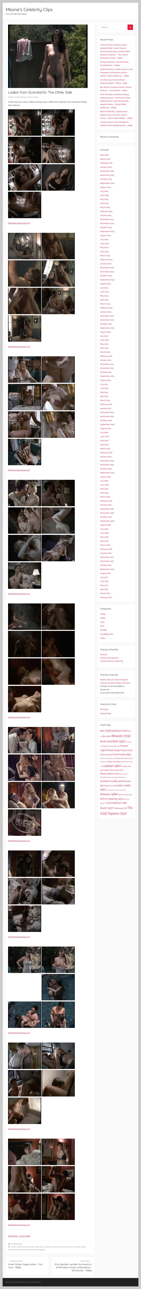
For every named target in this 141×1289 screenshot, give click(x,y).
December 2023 (107, 267)
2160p (102, 618)
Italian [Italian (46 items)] (112, 762)
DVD (102, 626)
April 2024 (104, 251)
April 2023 (104, 300)
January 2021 (105, 408)
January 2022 (105, 360)
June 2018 (104, 533)
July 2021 (104, 384)
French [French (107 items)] (106, 754)
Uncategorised (106, 634)
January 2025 (105, 215)
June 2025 (104, 195)
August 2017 (105, 573)
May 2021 (104, 392)
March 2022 (105, 352)
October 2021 (106, 372)
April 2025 (104, 203)
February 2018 (106, 549)
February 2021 (106, 404)
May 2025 (104, 199)
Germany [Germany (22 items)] (112, 758)
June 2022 (104, 340)
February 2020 (106, 453)
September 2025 (107, 183)
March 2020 (105, 448)
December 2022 (107, 316)
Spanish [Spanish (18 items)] (103, 803)
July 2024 (104, 239)
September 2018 (107, 521)
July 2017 (104, 577)
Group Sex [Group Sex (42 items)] (121, 758)
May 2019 (104, 489)
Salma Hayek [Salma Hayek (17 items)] (110, 790)
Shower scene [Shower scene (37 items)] (125, 795)
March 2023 (105, 304)
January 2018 (105, 553)
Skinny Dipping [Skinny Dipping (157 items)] (111, 798)
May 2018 (104, 537)
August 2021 (105, 380)
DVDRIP (14, 1244)
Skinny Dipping (39, 1250)
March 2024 (105, 255)
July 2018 (104, 529)
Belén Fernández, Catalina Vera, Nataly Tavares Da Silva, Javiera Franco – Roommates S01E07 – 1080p (116, 114)
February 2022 (106, 356)
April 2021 (104, 396)
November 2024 (107, 223)
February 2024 (106, 259)
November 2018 (107, 513)
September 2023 (107, 280)
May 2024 (104, 247)
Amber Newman (17, 1247)
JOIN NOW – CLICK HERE (19, 1236)
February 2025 (106, 211)
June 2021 (104, 388)
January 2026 (106, 167)
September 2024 (107, 231)
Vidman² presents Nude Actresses (115, 683)
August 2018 (105, 525)
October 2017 (106, 565)
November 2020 (107, 416)
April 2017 (104, 589)
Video (20, 1244)
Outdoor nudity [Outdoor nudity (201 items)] (112, 781)
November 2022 (107, 320)
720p (102, 622)
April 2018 (104, 541)
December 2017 (107, 557)
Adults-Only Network (109, 658)
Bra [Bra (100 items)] (107, 736)
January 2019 (105, 505)
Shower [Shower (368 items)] (108, 794)
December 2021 (107, 364)
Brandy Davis (30, 1247)
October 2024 (106, 227)
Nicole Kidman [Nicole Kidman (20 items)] (119, 777)
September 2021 (107, 376)
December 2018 (107, 509)
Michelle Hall (57, 1247)
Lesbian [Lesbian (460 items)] (112, 766)
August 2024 (105, 235)
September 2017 (107, 569)
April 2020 (104, 444)
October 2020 (106, 420)
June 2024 (104, 243)
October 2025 (106, 179)
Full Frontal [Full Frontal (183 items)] (122, 754)
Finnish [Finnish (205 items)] (112, 750)
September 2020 (107, 424)
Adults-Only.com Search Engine (114, 680)
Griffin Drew (39, 1247)
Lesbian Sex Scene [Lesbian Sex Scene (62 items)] (113, 770)
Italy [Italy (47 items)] (120, 762)
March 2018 (105, 545)
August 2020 (105, 428)
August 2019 (105, 477)
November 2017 (107, 561)
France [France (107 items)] (126, 750)
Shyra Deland (27, 1250)
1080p (102, 614)
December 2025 (107, 171)
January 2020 (106, 456)
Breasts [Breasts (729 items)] (121, 736)
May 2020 (104, 440)
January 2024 (105, 264)
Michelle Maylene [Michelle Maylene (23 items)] (107, 777)
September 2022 (107, 328)
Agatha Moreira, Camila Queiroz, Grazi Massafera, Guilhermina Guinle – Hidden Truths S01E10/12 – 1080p (116, 72)
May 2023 (104, 296)
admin (36, 97)
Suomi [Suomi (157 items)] (106, 808)
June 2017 (104, 581)
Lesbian (48, 1247)
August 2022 (105, 332)
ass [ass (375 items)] (106, 730)
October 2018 (106, 517)
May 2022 (104, 344)
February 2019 (106, 501)
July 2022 (104, 336)
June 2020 (104, 436)
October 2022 (106, 324)
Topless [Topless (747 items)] (117, 813)
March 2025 (105, 207)
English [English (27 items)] (116, 746)
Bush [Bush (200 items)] (106, 741)
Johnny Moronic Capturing (111, 661)
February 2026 (106, 163)
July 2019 (104, 481)
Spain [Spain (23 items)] (126, 799)
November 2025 (107, 175)
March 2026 (105, 159)
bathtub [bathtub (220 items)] (119, 730)
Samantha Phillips (15, 1250)
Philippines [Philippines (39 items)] (109, 786)
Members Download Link (19, 223)
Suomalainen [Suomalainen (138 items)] (117, 802)
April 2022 (104, 348)
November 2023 (107, 272)
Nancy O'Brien (67, 1247)
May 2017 (104, 585)
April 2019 (104, 493)
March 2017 (105, 593)
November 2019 (107, 465)
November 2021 (107, 368)
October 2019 (106, 469)
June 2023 (104, 292)
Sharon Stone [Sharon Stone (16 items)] (121, 790)
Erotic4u (103, 654)
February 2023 (106, 308)
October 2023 (106, 276)
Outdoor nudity (79, 1247)
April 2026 (104, 155)
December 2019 (107, 461)
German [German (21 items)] (103, 758)
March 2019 (105, 497)
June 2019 (104, 485)
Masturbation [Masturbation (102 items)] (109, 773)
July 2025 (104, 191)
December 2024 (107, 219)
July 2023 (104, 288)
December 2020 (107, 412)
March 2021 (105, 400)
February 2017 (106, 597)
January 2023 (105, 312)
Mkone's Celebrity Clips (29, 9)
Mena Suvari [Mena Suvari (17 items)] (123, 774)
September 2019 (107, 473)
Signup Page (105, 713)
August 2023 (105, 284)
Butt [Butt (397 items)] (119, 741)
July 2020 (104, 432)
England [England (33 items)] (107, 746)
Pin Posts (104, 709)
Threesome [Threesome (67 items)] (120, 808)
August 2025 (105, 187)
